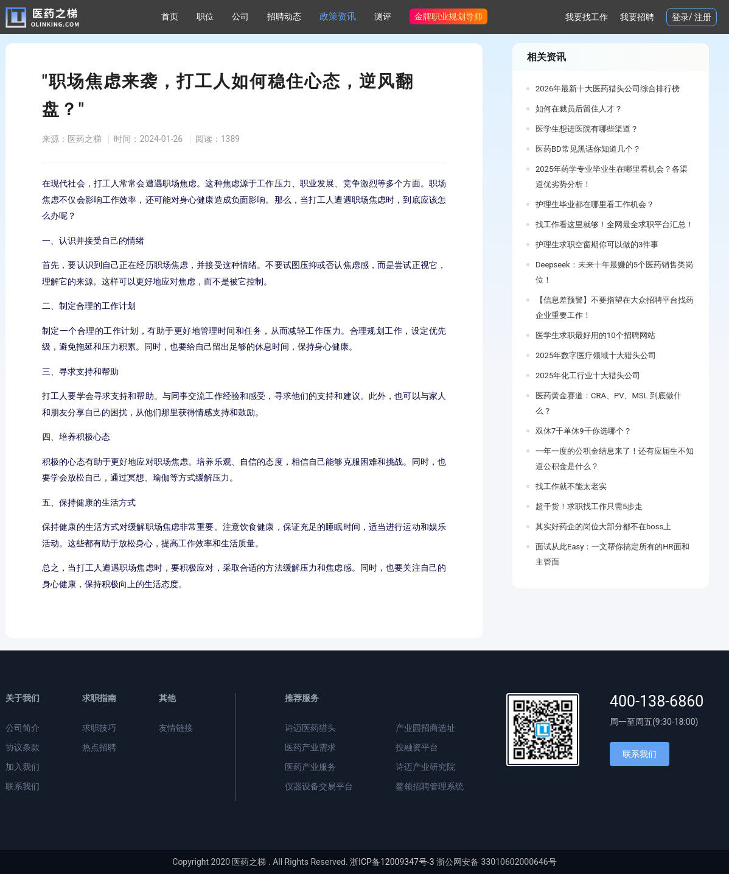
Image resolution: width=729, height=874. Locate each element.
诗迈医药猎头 (310, 728)
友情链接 (176, 728)
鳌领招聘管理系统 (430, 786)
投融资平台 (417, 747)
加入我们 (22, 767)
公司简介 (22, 728)
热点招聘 (99, 747)
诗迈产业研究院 (425, 767)
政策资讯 (337, 16)
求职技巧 (99, 728)
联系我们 (22, 786)
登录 (680, 17)
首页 (169, 16)
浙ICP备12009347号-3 (392, 862)
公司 (240, 16)
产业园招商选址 (425, 728)
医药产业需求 (310, 747)
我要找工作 (586, 17)
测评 (382, 16)
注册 (702, 17)
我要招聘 (637, 17)
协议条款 (22, 747)
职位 (205, 16)
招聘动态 (284, 16)
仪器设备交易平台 (319, 786)
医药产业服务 (310, 767)
